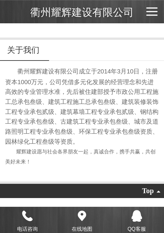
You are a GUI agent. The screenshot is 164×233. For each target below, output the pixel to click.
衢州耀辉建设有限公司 (82, 12)
